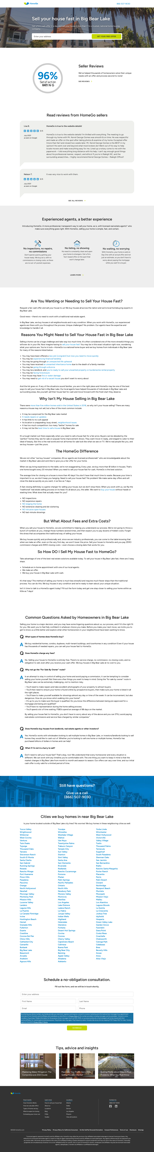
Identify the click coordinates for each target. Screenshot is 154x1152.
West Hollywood (103, 835)
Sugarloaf (100, 852)
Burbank (23, 947)
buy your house (108, 489)
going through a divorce (44, 367)
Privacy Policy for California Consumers (65, 1130)
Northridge (101, 885)
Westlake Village (65, 835)
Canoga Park (101, 942)
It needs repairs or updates (34, 417)
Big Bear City (64, 950)
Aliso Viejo (101, 958)
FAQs (46, 1114)
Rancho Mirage (26, 871)
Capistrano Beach (66, 942)
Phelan (61, 877)
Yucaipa (61, 829)
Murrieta (100, 891)
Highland (62, 919)
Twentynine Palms (66, 843)
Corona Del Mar (27, 936)
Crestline (24, 933)
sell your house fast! (71, 344)
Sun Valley (62, 852)
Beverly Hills (101, 950)
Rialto (98, 866)
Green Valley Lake (104, 922)
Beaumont (24, 953)
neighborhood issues (67, 422)
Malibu (99, 899)
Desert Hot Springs (66, 930)
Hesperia (100, 919)
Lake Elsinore (64, 905)
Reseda (23, 868)
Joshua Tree (101, 913)
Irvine (22, 916)
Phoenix (68, 1114)
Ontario (61, 885)
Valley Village (102, 840)
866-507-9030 (123, 4)
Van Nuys (62, 840)
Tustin (98, 843)
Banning (61, 953)
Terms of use (124, 1130)
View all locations (71, 1117)
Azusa (98, 953)
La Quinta (100, 908)
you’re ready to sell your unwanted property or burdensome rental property (81, 370)
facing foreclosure (41, 373)
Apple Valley (63, 956)
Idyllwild (100, 916)
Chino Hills (25, 939)
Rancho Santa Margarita (107, 868)
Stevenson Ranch (28, 854)
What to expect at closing (31, 1111)
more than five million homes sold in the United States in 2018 (58, 405)
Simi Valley (63, 857)
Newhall (23, 891)
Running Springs (27, 866)
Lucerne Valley (26, 902)
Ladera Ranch (64, 908)
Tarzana (23, 852)
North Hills (63, 888)
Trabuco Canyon (65, 846)
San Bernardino (103, 863)
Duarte (23, 930)
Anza (98, 956)
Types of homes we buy (30, 1108)
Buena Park (63, 947)
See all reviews (77, 201)
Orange (23, 885)
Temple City (63, 849)
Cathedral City (26, 942)
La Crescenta (102, 911)
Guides (47, 1117)
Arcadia (23, 956)
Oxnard (99, 882)
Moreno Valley (64, 894)
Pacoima (24, 882)
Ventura (23, 840)
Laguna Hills (25, 908)
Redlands (62, 868)
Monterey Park (26, 897)
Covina (61, 933)
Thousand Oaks (27, 849)
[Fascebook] (110, 1106)
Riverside (62, 866)
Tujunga (23, 846)
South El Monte (27, 857)
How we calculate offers (31, 1106)
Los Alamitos (102, 902)
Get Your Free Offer (106, 36)
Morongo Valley (27, 894)
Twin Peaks (25, 843)
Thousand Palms (103, 846)
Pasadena (24, 880)
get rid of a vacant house (49, 378)
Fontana (61, 927)
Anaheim (24, 958)
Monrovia (62, 897)
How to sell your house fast (53, 1103)
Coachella (100, 936)
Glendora (62, 925)
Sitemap (140, 1130)
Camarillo (24, 944)
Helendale (62, 922)
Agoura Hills (25, 961)
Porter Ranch (102, 871)
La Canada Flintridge (29, 913)
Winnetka (62, 832)
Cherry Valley (64, 939)
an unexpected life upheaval (59, 361)
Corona (61, 936)
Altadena (62, 958)
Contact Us (112, 1100)
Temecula (100, 849)
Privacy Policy (73, 1016)
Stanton (61, 854)
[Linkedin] (116, 1106)
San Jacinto (101, 860)
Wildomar (24, 835)
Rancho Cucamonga (67, 871)
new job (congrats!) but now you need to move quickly (74, 356)
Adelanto (62, 961)
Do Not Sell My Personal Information (91, 1130)
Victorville (100, 837)
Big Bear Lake (26, 950)
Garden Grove (102, 925)
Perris (98, 877)
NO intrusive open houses (34, 509)
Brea (98, 947)
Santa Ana (62, 860)
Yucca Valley (25, 829)
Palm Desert (101, 880)
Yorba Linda (101, 829)
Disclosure (133, 1130)
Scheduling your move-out (31, 1114)
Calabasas (100, 944)
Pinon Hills (24, 877)
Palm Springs (64, 880)
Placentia (100, 874)
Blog (46, 1111)
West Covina (25, 837)
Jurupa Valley (64, 913)
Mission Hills (25, 899)
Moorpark (100, 894)
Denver (68, 1108)
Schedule (76, 1028)
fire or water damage (51, 375)
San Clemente (64, 863)
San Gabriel (25, 863)
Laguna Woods (102, 905)
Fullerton (24, 927)
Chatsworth (101, 939)
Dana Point (101, 930)
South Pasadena (103, 854)
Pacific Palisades (65, 882)
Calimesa (62, 944)
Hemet (23, 922)
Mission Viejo (102, 897)
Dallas (68, 1106)
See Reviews (85, 81)
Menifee (61, 899)
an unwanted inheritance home (58, 364)
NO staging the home (32, 504)
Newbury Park (64, 891)
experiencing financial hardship (47, 359)
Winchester (101, 832)
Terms (46, 1022)
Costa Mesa (101, 933)
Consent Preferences (111, 1130)
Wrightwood (25, 832)
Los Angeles (63, 902)
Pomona (61, 874)
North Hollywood (28, 888)
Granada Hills (26, 925)
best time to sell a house (49, 428)
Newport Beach (103, 888)
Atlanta (68, 1103)
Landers (23, 905)
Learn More (77, 275)
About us (47, 1106)
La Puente (24, 911)
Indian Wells (63, 916)
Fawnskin (100, 927)
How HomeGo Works (30, 1103)
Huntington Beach (28, 919)
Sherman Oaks (102, 857)
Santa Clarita (25, 860)
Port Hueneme (26, 874)
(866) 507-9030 (77, 797)
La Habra (62, 911)
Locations (48, 1108)
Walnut (61, 837)
